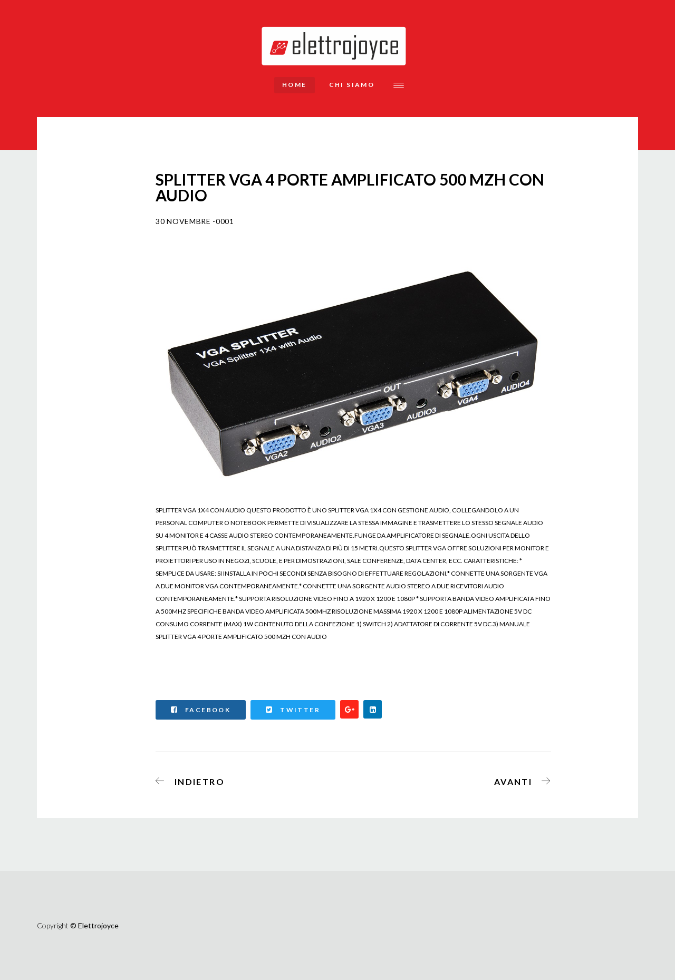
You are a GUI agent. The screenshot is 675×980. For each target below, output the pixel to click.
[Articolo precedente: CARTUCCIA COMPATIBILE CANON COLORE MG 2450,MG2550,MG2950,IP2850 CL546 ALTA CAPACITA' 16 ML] (194, 780)
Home (294, 85)
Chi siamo (352, 85)
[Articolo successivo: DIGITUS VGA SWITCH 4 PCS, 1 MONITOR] (519, 780)
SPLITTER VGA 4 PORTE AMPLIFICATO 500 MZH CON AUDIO (241, 637)
